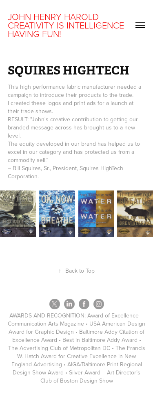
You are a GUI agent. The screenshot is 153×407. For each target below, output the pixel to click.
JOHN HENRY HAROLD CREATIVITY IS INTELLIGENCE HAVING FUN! (67, 25)
